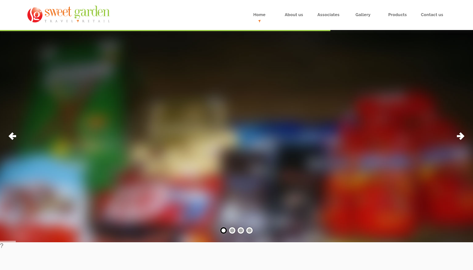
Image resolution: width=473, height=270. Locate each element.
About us (294, 14)
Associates (328, 14)
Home (259, 14)
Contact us (432, 14)
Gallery (363, 14)
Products (397, 14)
